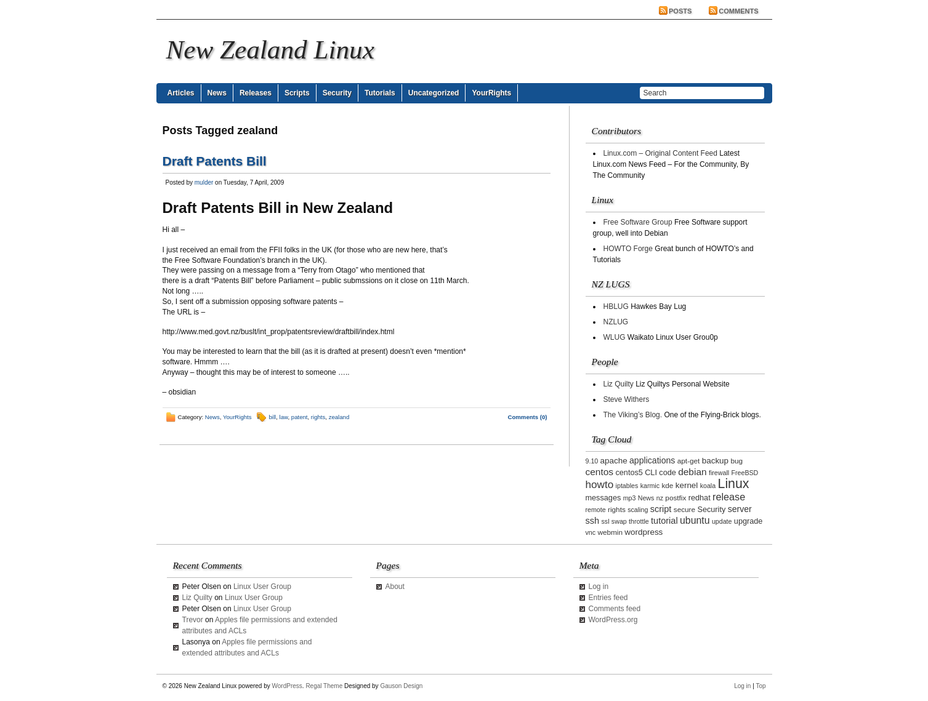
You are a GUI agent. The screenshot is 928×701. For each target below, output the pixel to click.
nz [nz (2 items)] (659, 498)
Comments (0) (527, 417)
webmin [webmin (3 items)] (610, 532)
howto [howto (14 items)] (600, 484)
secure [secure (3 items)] (684, 509)
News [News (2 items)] (646, 498)
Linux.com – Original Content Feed (660, 153)
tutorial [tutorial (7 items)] (664, 521)
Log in (599, 586)
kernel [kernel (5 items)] (687, 485)
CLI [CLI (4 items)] (651, 472)
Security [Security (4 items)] (711, 509)
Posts (680, 11)
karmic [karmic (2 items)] (650, 485)
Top (760, 686)
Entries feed (608, 597)
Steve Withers (626, 399)
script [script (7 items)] (661, 509)
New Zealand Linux (270, 49)
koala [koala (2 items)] (708, 485)
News (217, 93)
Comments (738, 11)
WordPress (287, 686)
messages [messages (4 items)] (603, 498)
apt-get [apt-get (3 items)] (688, 461)
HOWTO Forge (628, 248)
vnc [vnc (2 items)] (591, 532)
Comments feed (615, 608)
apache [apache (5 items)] (613, 460)
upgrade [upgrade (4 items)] (748, 521)
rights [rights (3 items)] (617, 509)
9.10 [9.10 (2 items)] (592, 461)
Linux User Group (262, 586)
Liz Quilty (618, 384)
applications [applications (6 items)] (652, 460)
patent (299, 417)
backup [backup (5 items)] (715, 460)
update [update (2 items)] (722, 521)
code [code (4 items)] (667, 472)
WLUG (614, 337)
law (284, 417)
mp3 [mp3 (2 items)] (629, 498)
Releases (256, 93)
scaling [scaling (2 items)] (637, 509)
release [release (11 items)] (728, 496)
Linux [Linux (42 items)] (733, 483)
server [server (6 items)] (740, 509)
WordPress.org (613, 619)
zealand (339, 417)
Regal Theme (323, 686)
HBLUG (616, 306)
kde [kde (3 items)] (667, 485)
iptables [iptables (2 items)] (627, 485)
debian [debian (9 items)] (692, 472)
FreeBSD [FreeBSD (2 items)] (744, 472)
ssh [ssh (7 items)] (593, 521)
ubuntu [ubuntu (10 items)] (695, 520)
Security (337, 93)
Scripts (297, 93)
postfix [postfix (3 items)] (675, 498)
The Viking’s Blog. (633, 415)
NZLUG (616, 322)
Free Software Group (637, 222)
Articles (181, 93)
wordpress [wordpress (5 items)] (643, 532)
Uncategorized (433, 93)
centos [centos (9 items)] (600, 472)
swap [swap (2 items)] (619, 521)
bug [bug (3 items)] (736, 461)
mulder (204, 182)
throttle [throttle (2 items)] (639, 521)
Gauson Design (401, 686)
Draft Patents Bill (215, 161)
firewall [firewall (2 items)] (719, 472)
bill (272, 417)
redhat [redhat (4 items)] (699, 498)
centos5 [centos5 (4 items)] (628, 472)
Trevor (192, 619)
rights (318, 417)
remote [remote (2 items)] (596, 509)
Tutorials (380, 93)
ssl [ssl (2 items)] (605, 521)
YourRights (491, 93)
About (395, 586)
